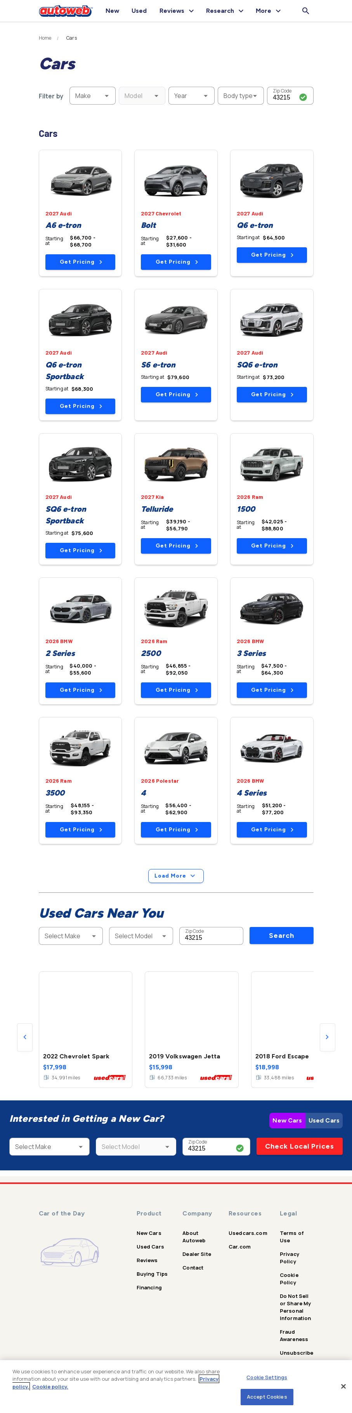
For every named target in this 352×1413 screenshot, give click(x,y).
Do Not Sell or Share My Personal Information (295, 1307)
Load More (176, 876)
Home (45, 38)
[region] (176, 1386)
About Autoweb (193, 1236)
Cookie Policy (289, 1278)
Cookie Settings (266, 1377)
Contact (192, 1267)
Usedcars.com (248, 1232)
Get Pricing (81, 262)
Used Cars (324, 1120)
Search (281, 935)
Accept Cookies (267, 1396)
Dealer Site (196, 1253)
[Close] (343, 1386)
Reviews (147, 1260)
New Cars (287, 1120)
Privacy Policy (289, 1257)
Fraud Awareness (294, 1335)
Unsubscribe (297, 1352)
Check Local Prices (299, 1146)
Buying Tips (152, 1273)
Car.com (240, 1246)
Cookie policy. (50, 1386)
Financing (149, 1287)
